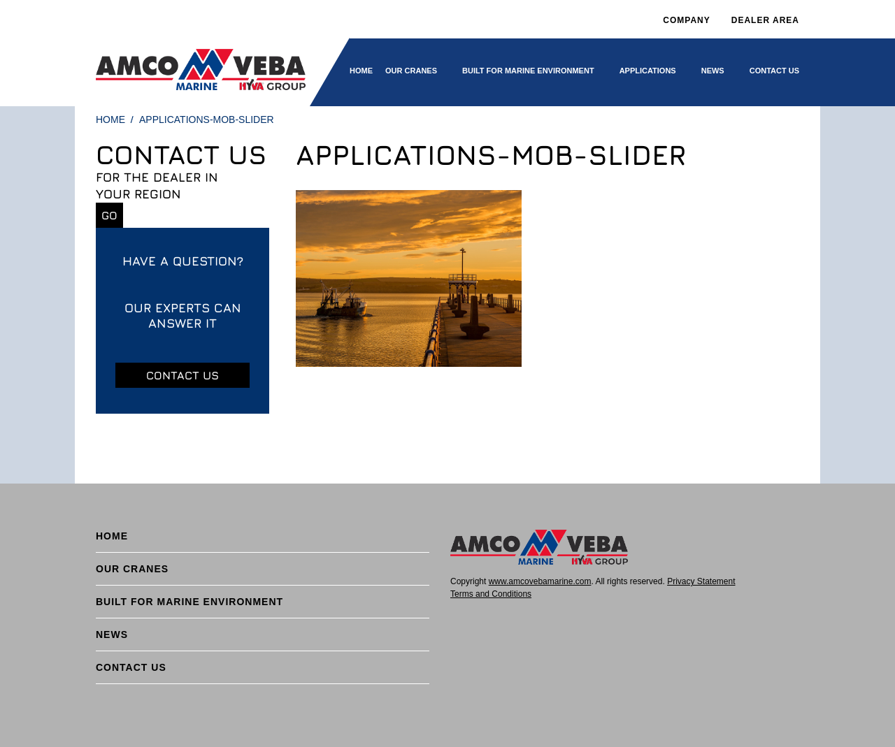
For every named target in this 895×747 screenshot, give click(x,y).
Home (361, 70)
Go (109, 215)
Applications (648, 70)
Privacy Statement (701, 581)
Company (686, 20)
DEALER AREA (765, 20)
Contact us (182, 375)
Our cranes (411, 70)
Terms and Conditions (490, 594)
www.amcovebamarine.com (540, 581)
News (712, 70)
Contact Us (774, 70)
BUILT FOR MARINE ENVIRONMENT (528, 70)
